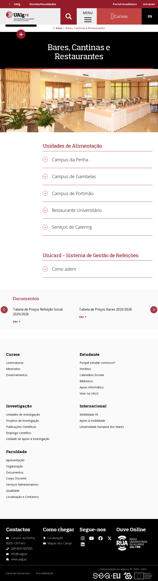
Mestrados (13, 369)
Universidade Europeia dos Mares (102, 427)
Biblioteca (86, 381)
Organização (14, 466)
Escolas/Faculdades (43, 4)
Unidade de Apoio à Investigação (28, 439)
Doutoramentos (17, 375)
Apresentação (15, 460)
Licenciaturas (14, 363)
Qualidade (12, 491)
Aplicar (68, 16)
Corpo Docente (16, 478)
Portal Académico (125, 4)
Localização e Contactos (22, 497)
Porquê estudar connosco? (97, 363)
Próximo (153, 309)
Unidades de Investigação (23, 414)
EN (150, 16)
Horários (85, 369)
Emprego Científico (18, 433)
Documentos (14, 472)
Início (59, 28)
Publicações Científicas (21, 427)
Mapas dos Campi (60, 543)
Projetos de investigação (22, 421)
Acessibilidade (44, 573)
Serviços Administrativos (22, 484)
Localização (55, 538)
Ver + (16, 321)
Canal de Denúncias (18, 573)
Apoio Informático (92, 387)
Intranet (149, 4)
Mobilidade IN (89, 414)
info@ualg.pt (19, 554)
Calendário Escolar (92, 375)
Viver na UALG (89, 393)
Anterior (4, 309)
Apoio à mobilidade (92, 421)
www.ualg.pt (19, 559)
